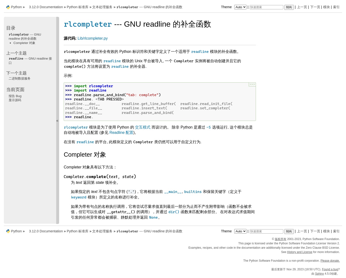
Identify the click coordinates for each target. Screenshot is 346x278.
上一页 (302, 7)
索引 (336, 7)
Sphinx (319, 273)
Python (16, 7)
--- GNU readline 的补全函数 (149, 7)
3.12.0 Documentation (46, 7)
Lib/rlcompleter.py (93, 38)
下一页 (315, 7)
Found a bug (330, 269)
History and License (299, 252)
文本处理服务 (102, 7)
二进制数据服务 (20, 78)
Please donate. (330, 260)
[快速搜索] (266, 7)
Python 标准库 (78, 7)
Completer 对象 (24, 43)
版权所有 (280, 239)
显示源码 (15, 100)
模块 (326, 7)
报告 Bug (15, 96)
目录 (10, 28)
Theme (234, 7)
